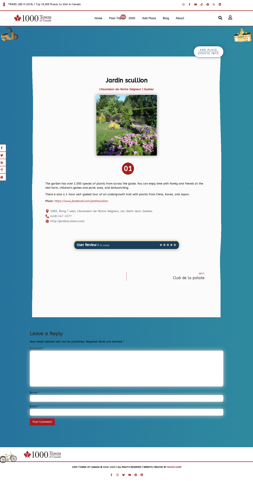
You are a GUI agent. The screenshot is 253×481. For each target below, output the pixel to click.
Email (34, 406)
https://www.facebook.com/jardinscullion (81, 201)
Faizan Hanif (173, 467)
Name (34, 392)
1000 (131, 18)
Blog (166, 18)
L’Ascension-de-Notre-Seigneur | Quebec (126, 89)
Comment (37, 348)
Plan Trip (115, 18)
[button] (220, 17)
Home (98, 18)
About (180, 18)
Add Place (149, 18)
